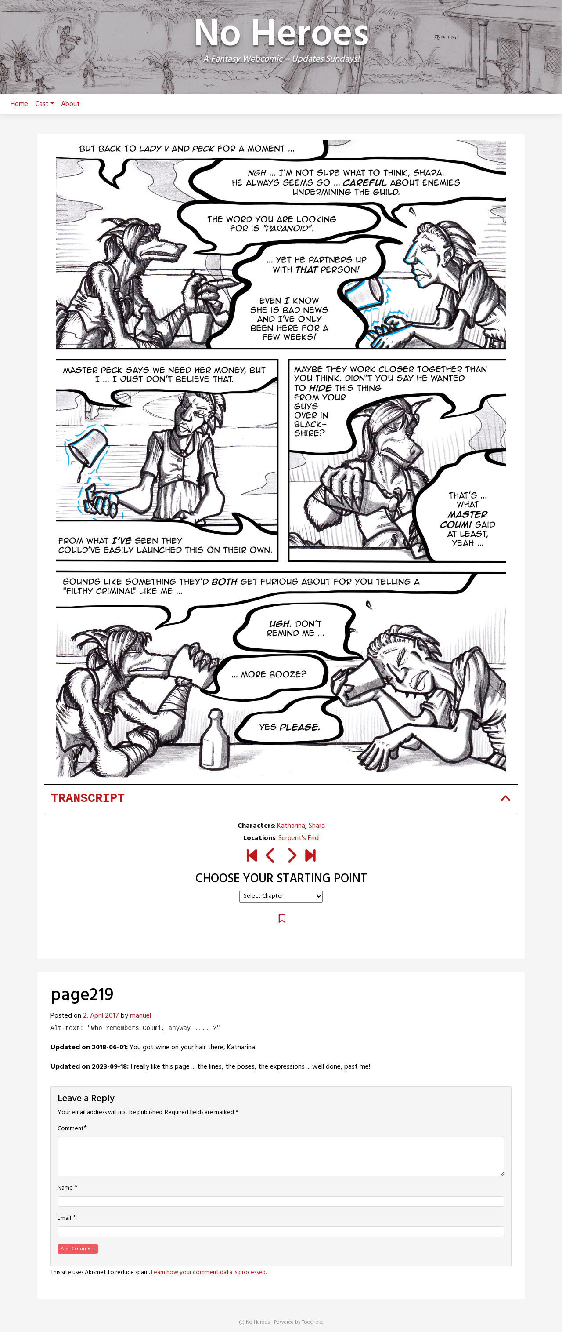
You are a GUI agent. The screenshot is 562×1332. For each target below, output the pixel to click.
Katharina (291, 826)
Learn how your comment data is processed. (209, 1272)
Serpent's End (298, 838)
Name (65, 1188)
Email (64, 1218)
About (70, 104)
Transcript (88, 798)
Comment (71, 1129)
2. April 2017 (101, 1016)
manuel (140, 1016)
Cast (44, 104)
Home (19, 104)
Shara (317, 826)
